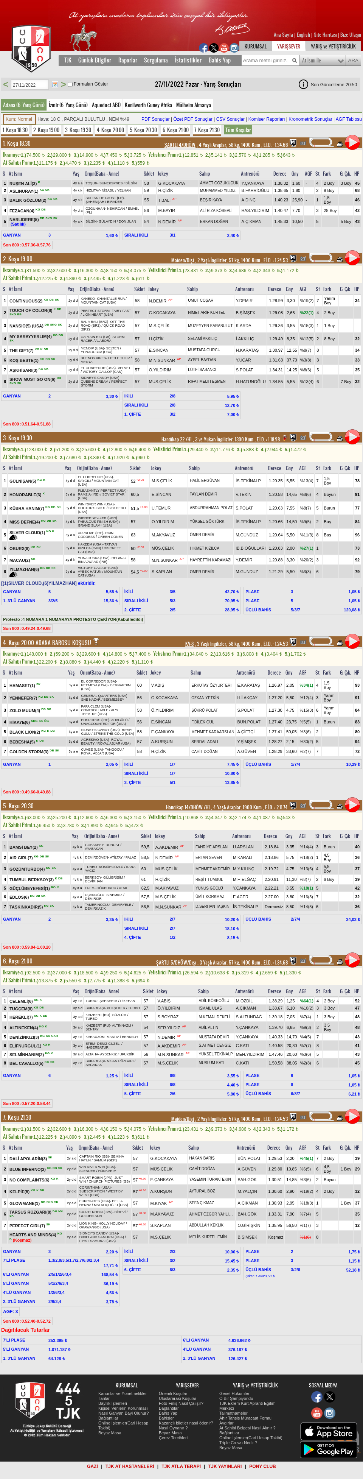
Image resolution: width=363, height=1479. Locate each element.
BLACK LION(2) (25, 732)
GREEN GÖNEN (110, 537)
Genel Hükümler (234, 1393)
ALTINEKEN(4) (24, 1027)
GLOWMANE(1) (25, 1203)
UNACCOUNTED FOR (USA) (103, 724)
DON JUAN (127, 221)
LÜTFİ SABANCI (202, 370)
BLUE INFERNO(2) (28, 1169)
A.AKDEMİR (166, 847)
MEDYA (86, 362)
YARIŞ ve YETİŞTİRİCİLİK (333, 46)
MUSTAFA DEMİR (214, 1037)
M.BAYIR (166, 210)
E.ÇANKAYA (162, 731)
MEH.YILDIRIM (250, 1054)
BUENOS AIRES (93, 358)
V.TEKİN (243, 494)
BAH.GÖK (246, 1179)
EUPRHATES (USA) (94, 1201)
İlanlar (104, 1398)
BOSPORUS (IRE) (95, 720)
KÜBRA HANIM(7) (27, 508)
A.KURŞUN (162, 741)
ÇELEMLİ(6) (21, 1001)
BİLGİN (131, 183)
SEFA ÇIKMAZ (201, 1203)
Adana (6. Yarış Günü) (24, 105)
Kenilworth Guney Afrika (148, 105)
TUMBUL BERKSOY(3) (32, 879)
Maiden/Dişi (182, 260)
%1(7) (305, 1225)
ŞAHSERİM (108, 1001)
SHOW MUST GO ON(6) (33, 379)
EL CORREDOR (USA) (98, 368)
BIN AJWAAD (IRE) (92, 562)
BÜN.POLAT (249, 722)
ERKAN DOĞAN (214, 222)
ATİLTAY (116, 857)
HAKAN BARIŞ (201, 1158)
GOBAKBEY (94, 845)
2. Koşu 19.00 (46, 130)
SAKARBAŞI (95, 1008)
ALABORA (103, 341)
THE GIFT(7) (22, 350)
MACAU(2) (20, 560)
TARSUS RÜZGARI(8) (31, 1211)
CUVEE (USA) (92, 749)
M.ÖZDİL (244, 1001)
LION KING (88, 1223)
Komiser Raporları (266, 119)
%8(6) (305, 370)
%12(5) (306, 339)
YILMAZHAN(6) (24, 569)
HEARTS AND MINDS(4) (33, 1235)
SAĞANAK (93, 1065)
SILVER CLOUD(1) (28, 532)
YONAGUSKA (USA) (96, 352)
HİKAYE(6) (20, 722)
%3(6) (305, 731)
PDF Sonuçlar (155, 119)
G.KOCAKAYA (171, 183)
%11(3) (306, 535)
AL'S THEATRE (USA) (99, 712)
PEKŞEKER (116, 1008)
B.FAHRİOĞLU (256, 190)
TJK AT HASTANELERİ (129, 1466)
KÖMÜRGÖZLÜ (111, 867)
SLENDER (87, 1171)
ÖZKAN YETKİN (205, 698)
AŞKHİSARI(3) (24, 370)
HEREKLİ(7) (21, 1017)
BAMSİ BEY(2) (24, 847)
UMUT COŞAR (200, 300)
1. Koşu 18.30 (15, 130)
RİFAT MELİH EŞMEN (206, 381)
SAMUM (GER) (105, 1160)
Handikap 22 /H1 (176, 439)
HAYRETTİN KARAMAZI (210, 560)
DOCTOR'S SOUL (91, 508)
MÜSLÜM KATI (212, 1063)
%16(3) (306, 897)
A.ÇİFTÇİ (245, 731)
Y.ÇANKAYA (253, 183)
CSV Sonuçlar (230, 119)
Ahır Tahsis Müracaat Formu (245, 1418)
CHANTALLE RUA (110, 299)
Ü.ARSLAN (243, 847)
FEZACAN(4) (22, 211)
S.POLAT (244, 370)
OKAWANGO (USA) (94, 1227)
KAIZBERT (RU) (97, 1015)
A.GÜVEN (246, 751)
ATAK (123, 888)
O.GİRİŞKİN (248, 1225)
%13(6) (306, 869)
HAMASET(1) (22, 685)
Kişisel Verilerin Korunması (123, 1408)
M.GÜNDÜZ (247, 535)
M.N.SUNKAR (162, 360)
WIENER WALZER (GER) (97, 518)
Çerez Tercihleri (173, 1437)
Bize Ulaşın (350, 34)
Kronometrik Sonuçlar (310, 119)
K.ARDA (243, 325)
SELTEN (112, 348)
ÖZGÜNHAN (95, 208)
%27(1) (306, 548)
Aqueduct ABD (106, 105)
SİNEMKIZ (114, 895)
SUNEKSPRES (111, 183)
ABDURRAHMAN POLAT (211, 508)
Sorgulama (156, 60)
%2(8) (305, 1063)
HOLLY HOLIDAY (112, 1223)
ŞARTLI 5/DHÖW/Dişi (176, 962)
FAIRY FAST (121, 311)
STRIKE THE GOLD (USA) (113, 734)
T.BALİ (164, 200)
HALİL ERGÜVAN (205, 480)
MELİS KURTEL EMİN (207, 1237)
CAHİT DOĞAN (204, 752)
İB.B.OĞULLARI (250, 548)
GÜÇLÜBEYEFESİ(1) (30, 888)
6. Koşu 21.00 (176, 130)
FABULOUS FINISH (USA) (98, 522)
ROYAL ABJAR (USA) (114, 743)
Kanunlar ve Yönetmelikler (122, 1393)
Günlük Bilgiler (94, 60)
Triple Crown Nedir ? (238, 1442)
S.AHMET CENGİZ (215, 1045)
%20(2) (306, 560)
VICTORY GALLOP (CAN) (102, 372)
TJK (67, 60)
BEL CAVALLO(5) (27, 1063)
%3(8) (305, 360)
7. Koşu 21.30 (207, 130)
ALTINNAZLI (121, 1025)
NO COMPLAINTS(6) (30, 1179)
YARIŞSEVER (288, 46)
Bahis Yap (220, 60)
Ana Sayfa (284, 34)
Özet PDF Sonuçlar (192, 119)
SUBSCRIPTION (92, 1191)
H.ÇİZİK (165, 190)
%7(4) (305, 1017)
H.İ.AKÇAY (247, 697)
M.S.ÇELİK (159, 325)
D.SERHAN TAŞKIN (212, 906)
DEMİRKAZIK (95, 908)
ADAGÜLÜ (119, 720)
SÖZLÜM (119, 1015)
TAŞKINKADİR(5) (26, 907)
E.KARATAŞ (248, 685)
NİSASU (108, 190)
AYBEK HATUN (89, 572)
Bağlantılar (108, 1418)
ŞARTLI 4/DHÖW (179, 145)
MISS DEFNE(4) (25, 521)
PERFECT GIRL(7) (27, 1225)
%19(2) (306, 300)
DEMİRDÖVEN (96, 857)
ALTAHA (91, 1054)
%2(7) (305, 751)
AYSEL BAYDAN (202, 360)
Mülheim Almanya (193, 105)
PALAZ (131, 857)
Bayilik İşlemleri (112, 1403)
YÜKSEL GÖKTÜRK (207, 521)
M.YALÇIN (247, 1191)
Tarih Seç (55, 84)
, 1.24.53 (275, 260)
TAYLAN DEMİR (203, 494)
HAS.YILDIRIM (255, 210)
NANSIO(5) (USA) (27, 326)
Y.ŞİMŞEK (246, 741)
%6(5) (305, 1169)
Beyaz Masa (109, 1433)
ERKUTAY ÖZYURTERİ (211, 685)
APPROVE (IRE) (90, 533)
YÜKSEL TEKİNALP (216, 1054)
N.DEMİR (167, 222)
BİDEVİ (120, 1212)
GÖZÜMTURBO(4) (27, 869)
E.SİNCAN (159, 350)
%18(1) (306, 888)
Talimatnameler (233, 1413)
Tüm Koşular (238, 130)
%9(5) (305, 521)
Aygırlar (226, 1423)
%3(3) (305, 571)
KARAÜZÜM (95, 1037)
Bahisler (166, 1418)
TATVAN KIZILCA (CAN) (97, 546)
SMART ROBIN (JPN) (96, 1178)
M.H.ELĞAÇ (244, 879)
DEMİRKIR (93, 899)
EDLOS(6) (19, 897)
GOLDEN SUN (90, 1216)
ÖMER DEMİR (202, 535)
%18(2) (306, 857)
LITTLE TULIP (119, 358)
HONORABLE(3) (25, 494)
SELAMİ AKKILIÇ (202, 339)
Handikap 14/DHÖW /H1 (188, 807)
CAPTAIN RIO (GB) (95, 337)
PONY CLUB (262, 1466)
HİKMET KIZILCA (204, 548)
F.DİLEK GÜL (202, 722)
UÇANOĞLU (94, 895)
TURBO (91, 867)
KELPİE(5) (20, 1191)
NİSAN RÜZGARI (120, 1061)
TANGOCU (113, 749)
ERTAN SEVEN (208, 858)
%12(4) (306, 697)
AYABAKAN (94, 849)
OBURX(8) (20, 548)
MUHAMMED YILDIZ (218, 191)
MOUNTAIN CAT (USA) (98, 302)
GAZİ (92, 1466)
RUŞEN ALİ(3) (23, 183)
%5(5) (305, 722)
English (303, 34)
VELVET (124, 368)
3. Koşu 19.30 (78, 130)
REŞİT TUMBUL (209, 879)
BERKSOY (93, 877)
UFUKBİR (127, 1054)
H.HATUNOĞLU (251, 381)
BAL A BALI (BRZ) (94, 322)
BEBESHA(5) (22, 742)
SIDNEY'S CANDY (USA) (100, 378)
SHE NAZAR (91, 699)
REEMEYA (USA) (94, 685)
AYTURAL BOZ (202, 1191)
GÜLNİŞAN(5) (23, 480)
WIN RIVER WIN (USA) (96, 504)
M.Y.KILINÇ (243, 869)
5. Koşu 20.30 (143, 130)
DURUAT (112, 845)
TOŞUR (91, 183)
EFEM (90, 888)
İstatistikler (188, 60)
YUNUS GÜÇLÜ (209, 888)
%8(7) (305, 350)
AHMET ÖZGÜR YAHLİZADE (214, 1214)
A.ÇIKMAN (252, 221)
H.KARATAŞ (247, 350)
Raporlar (127, 60)
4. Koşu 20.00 (110, 130)
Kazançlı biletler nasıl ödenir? (186, 1423)
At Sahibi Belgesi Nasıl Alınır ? (247, 1428)
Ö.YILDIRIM (160, 370)
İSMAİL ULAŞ (210, 1008)
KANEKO (88, 299)
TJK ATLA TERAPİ (181, 1466)
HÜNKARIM (107, 1171)
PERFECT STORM (95, 311)
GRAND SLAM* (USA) (95, 525)
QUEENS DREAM (94, 381)
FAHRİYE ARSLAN (211, 847)
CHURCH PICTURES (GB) (109, 1181)
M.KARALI (242, 857)
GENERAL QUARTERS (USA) (104, 696)
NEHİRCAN (116, 208)
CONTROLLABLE (94, 710)
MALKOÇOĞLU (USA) (111, 1205)
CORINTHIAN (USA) (95, 1187)
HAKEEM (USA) (90, 544)
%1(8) (305, 1237)
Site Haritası (326, 34)
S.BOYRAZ (168, 1017)
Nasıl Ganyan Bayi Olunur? (123, 1413)
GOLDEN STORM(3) (29, 752)
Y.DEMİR (244, 300)
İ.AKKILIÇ (245, 339)
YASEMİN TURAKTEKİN (210, 1179)
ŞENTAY (92, 1029)
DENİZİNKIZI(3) (24, 1037)
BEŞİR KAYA (211, 200)
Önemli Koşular (173, 1393)
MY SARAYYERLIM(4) (31, 336)
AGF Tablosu (349, 119)
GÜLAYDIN (107, 221)
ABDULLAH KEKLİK (206, 1225)
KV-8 (189, 644)
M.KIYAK (158, 1203)
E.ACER (240, 897)
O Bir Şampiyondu (236, 1398)
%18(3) (306, 1203)
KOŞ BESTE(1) (24, 360)
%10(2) (306, 1008)
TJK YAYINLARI (225, 1466)
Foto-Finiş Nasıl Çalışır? (181, 1403)
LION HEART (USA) (97, 314)
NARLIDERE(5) (24, 219)
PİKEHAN (127, 1001)
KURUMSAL (256, 46)
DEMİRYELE (122, 905)
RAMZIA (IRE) (88, 494)
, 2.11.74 (276, 807)
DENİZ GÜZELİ (109, 1044)
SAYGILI (84, 481)
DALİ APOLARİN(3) (28, 1158)
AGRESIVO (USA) (95, 740)
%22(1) (306, 312)
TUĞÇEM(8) (21, 1008)
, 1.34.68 (275, 145)
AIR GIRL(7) (21, 858)
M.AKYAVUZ (163, 535)
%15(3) (306, 325)
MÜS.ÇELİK (160, 381)
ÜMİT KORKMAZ (209, 897)
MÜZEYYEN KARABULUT (210, 326)
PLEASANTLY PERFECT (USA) (102, 490)
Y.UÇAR (243, 360)
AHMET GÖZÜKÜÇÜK (219, 183)
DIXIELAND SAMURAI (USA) (101, 1237)
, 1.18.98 (267, 439)
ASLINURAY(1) (24, 191)
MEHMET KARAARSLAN (212, 732)
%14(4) (306, 847)
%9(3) (305, 1027)
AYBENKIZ (108, 1054)
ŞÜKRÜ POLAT (204, 710)
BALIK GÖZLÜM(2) (28, 200)
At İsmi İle (311, 60)
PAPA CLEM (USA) (95, 706)
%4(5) (305, 1037)
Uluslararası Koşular (177, 1398)
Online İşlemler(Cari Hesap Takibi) (250, 1437)
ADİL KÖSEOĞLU (214, 1001)
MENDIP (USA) (92, 348)
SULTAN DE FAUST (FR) (104, 198)
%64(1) (306, 1001)
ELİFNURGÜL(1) (25, 1046)
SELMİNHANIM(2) (27, 1054)
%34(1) (306, 685)
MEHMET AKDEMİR (212, 869)
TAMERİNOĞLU (97, 905)
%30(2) (306, 741)
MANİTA (113, 1037)
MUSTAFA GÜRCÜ (204, 350)
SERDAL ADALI (204, 742)
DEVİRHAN (94, 881)
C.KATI (242, 1045)
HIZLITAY (92, 190)
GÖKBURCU (106, 888)
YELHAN (124, 190)
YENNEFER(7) (23, 698)
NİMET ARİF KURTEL (206, 312)
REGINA (118, 558)
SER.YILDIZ (169, 1027)
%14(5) (306, 906)
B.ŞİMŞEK (246, 312)
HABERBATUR (97, 1047)
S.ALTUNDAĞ (249, 1017)
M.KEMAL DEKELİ (214, 1017)
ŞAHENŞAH (94, 202)
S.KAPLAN (162, 571)
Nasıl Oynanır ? (173, 1428)
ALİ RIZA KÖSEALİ (216, 211)
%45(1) (306, 1158)
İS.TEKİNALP (248, 480)
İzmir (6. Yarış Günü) (68, 105)
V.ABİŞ (157, 685)
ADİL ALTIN (209, 1027)
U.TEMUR (161, 508)
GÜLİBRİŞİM (113, 877)
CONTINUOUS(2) (26, 301)
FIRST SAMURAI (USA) (97, 1241)
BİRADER (114, 202)
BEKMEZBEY (113, 699)
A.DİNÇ (249, 200)
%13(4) (306, 381)
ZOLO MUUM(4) (25, 710)
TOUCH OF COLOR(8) (31, 310)
